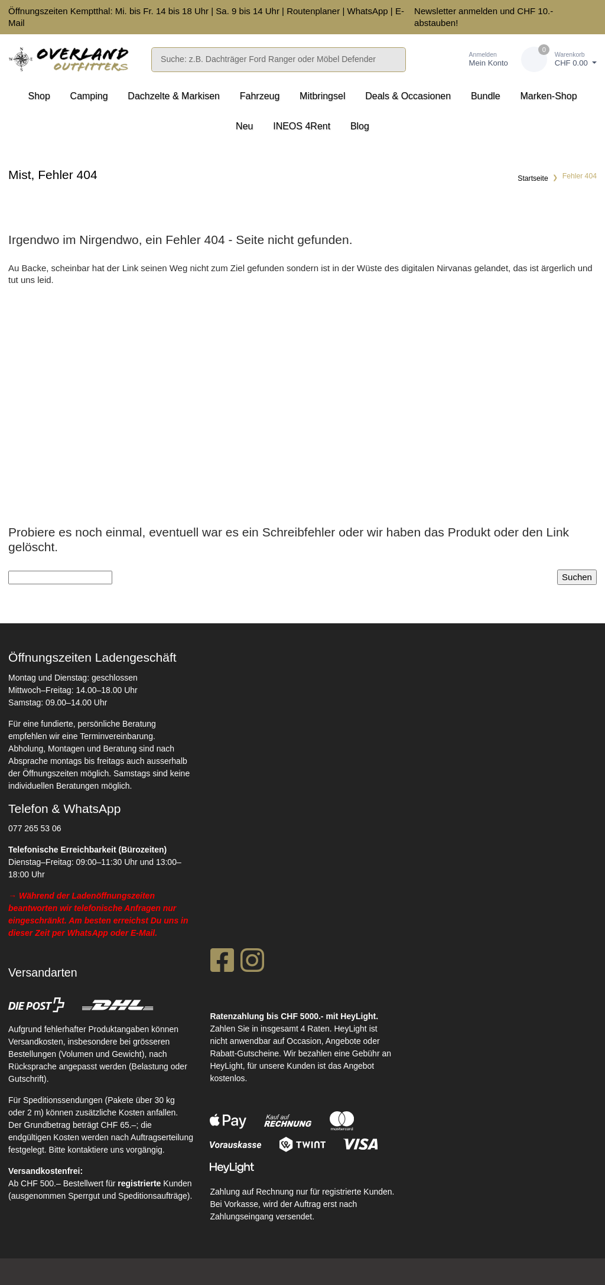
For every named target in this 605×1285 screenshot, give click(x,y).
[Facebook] (222, 963)
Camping (89, 96)
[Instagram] (252, 963)
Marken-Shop (548, 96)
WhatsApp (367, 11)
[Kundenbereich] (476, 59)
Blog (359, 126)
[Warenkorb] (559, 59)
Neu (244, 126)
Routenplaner (313, 11)
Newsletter (435, 11)
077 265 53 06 (34, 828)
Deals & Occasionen (408, 96)
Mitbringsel (322, 96)
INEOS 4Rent (301, 126)
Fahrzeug (260, 96)
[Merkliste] (431, 59)
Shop (39, 96)
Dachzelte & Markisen (174, 96)
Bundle (485, 96)
